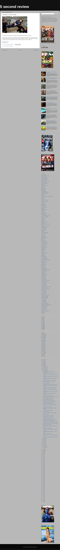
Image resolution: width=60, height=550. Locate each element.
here (51, 21)
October (44, 369)
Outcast (42, 245)
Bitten (42, 186)
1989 (43, 478)
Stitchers (42, 261)
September (45, 370)
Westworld (42, 309)
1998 (43, 466)
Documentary (43, 340)
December (44, 366)
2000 (43, 463)
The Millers (43, 290)
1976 (43, 495)
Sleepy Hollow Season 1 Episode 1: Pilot (49, 420)
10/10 (42, 329)
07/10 (42, 325)
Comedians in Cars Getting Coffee (46, 196)
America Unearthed (44, 178)
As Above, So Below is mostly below (51, 96)
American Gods (43, 179)
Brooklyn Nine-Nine (44, 192)
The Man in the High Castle (45, 286)
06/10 (42, 324)
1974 (43, 497)
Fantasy (42, 344)
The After (42, 267)
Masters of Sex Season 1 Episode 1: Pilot (49, 400)
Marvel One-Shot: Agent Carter (47, 399)
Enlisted (42, 210)
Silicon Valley (43, 256)
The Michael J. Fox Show (45, 289)
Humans (42, 225)
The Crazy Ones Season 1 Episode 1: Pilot (49, 387)
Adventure (42, 334)
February (44, 446)
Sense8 (42, 255)
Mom (42, 239)
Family (42, 343)
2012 (43, 449)
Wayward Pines (43, 308)
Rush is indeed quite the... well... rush (48, 381)
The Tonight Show (44, 296)
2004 (43, 459)
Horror (42, 346)
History (42, 345)
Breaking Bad (43, 191)
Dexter (42, 208)
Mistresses (42, 238)
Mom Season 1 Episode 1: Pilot (47, 406)
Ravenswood (43, 249)
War (41, 355)
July (43, 439)
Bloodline (42, 190)
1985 (43, 483)
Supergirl (42, 263)
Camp (42, 195)
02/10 (42, 319)
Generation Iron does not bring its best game (49, 412)
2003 (43, 461)
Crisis (42, 198)
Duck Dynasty (43, 209)
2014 (43, 364)
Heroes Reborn (43, 221)
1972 (43, 500)
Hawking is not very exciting (47, 424)
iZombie (42, 313)
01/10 (42, 318)
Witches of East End (44, 310)
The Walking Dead (44, 297)
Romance (42, 350)
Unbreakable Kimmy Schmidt (45, 304)
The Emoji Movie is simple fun (50, 126)
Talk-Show (42, 352)
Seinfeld (42, 254)
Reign (42, 250)
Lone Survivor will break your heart (51, 84)
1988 (43, 479)
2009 (43, 453)
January (44, 447)
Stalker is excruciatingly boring (50, 120)
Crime (42, 339)
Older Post (36, 50)
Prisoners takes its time (46, 411)
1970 (43, 501)
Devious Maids (43, 207)
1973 (43, 499)
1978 (43, 492)
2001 (43, 462)
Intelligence (43, 227)
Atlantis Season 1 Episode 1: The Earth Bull (49, 380)
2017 (43, 360)
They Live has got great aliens (50, 90)
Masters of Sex (43, 237)
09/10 (42, 328)
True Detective (43, 302)
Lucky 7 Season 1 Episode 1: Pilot (48, 395)
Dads (42, 202)
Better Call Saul (43, 185)
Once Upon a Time (44, 243)
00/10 (42, 317)
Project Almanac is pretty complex (51, 114)
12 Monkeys (43, 174)
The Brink (42, 273)
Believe (42, 184)
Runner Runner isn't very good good (48, 416)
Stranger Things (43, 262)
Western (42, 356)
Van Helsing (43, 307)
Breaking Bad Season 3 (49, 102)
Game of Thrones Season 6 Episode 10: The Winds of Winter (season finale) (51, 79)
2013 (43, 365)
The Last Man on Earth (44, 280)
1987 (43, 480)
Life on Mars (43, 233)
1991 (43, 475)
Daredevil (42, 203)
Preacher (42, 248)
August (44, 438)
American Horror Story (44, 180)
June (44, 441)
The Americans (43, 268)
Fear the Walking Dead (44, 215)
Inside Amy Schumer (44, 226)
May (44, 442)
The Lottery (43, 285)
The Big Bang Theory (44, 269)
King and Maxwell (44, 232)
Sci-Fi (42, 351)
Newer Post (4, 50)
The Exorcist (43, 275)
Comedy (42, 338)
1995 (43, 470)
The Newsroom (43, 291)
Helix (42, 220)
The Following (43, 278)
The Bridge (43, 272)
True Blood (42, 301)
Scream (42, 251)
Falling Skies (43, 213)
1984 (43, 484)
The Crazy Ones (43, 274)
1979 (43, 491)
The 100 (42, 266)
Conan (42, 197)
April (44, 443)
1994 (43, 471)
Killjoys (42, 231)
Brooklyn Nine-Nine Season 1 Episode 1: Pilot (50, 419)
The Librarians (43, 284)
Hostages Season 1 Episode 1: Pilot (48, 403)
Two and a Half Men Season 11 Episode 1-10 (49, 384)
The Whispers (43, 298)
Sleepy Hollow (43, 257)
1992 (43, 474)
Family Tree (43, 214)
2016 (43, 361)
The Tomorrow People (44, 295)
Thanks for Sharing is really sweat (48, 410)
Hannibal (42, 219)
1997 (43, 467)
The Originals (43, 292)
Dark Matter (43, 204)
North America (43, 242)
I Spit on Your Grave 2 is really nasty (48, 415)
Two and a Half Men (44, 303)
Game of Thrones (43, 216)
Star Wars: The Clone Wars (45, 260)
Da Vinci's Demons (44, 201)
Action (42, 333)
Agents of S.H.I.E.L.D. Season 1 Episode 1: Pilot (50, 396)
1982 (43, 487)
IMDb (3, 41)
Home (20, 50)
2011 (43, 450)
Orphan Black (43, 244)
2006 (43, 457)
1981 (43, 488)
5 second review (14, 7)
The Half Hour (43, 279)
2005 (43, 458)
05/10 (42, 323)
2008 (43, 454)
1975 (43, 496)
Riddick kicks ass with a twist (47, 433)
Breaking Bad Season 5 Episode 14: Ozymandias (50, 423)
